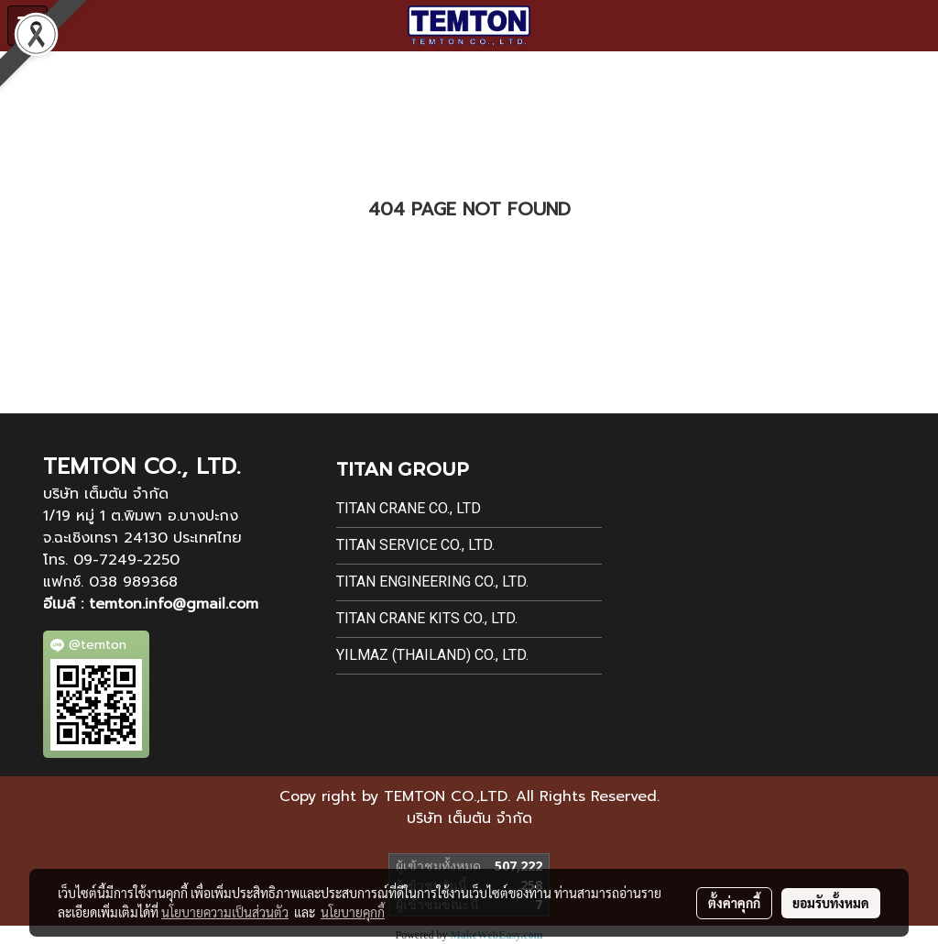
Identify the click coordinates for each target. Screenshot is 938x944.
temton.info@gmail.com (173, 604)
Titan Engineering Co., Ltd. (432, 581)
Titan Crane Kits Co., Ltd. (427, 618)
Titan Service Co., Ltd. (415, 545)
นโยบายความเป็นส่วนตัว (225, 912)
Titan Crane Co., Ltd (408, 508)
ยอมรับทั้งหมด (830, 903)
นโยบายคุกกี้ (353, 912)
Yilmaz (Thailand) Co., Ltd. (432, 655)
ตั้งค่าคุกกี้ (734, 903)
